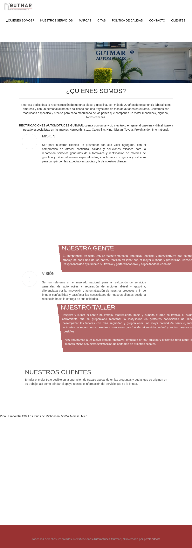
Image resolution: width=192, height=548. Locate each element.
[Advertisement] (96, 381)
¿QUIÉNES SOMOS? (20, 20)
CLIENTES (178, 20)
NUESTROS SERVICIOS (56, 20)
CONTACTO (157, 20)
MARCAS (85, 20)
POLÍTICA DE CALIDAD (127, 20)
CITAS (101, 20)
